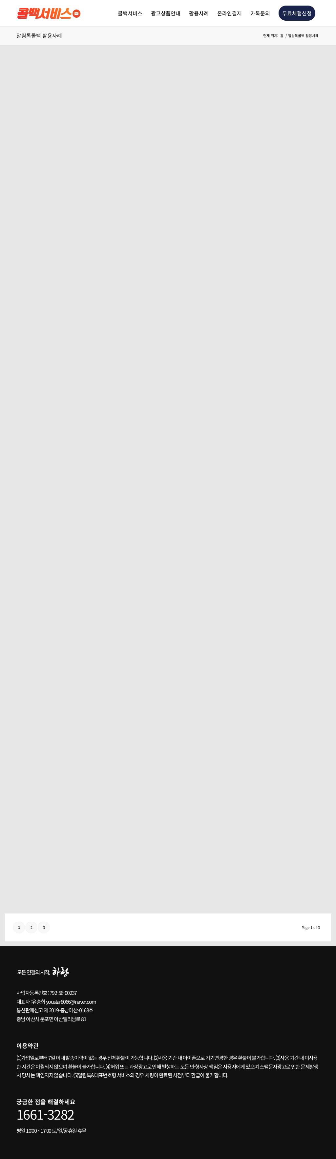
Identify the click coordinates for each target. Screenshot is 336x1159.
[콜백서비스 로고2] (50, 13)
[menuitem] (130, 13)
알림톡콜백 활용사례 (39, 35)
